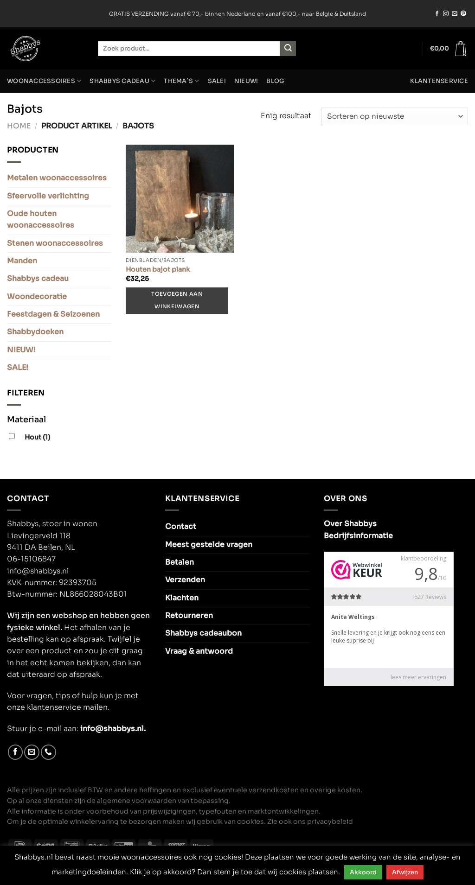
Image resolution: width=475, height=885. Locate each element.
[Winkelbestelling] (394, 117)
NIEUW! (246, 81)
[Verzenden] (288, 48)
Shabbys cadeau (122, 80)
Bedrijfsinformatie (358, 536)
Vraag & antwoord (199, 651)
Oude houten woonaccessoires (40, 219)
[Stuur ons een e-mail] (454, 14)
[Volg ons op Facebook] (437, 14)
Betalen (179, 562)
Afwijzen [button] (405, 872)
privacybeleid (330, 821)
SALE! (217, 81)
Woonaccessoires (44, 80)
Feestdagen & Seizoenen (53, 314)
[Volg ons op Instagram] (446, 14)
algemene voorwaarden (136, 800)
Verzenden (185, 580)
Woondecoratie (37, 296)
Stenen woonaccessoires (55, 243)
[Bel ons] (48, 752)
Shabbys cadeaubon (203, 633)
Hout (37, 437)
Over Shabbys (350, 523)
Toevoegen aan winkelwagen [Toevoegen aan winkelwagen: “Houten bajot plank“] (176, 300)
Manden (22, 261)
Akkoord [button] (363, 872)
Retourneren (189, 615)
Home (19, 126)
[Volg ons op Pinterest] (463, 14)
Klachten (182, 598)
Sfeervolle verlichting (48, 196)
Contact (180, 526)
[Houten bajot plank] (180, 199)
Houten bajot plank (158, 269)
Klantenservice (439, 81)
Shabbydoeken (35, 332)
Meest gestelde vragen (208, 544)
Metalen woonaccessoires (57, 178)
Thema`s (181, 80)
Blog (275, 81)
